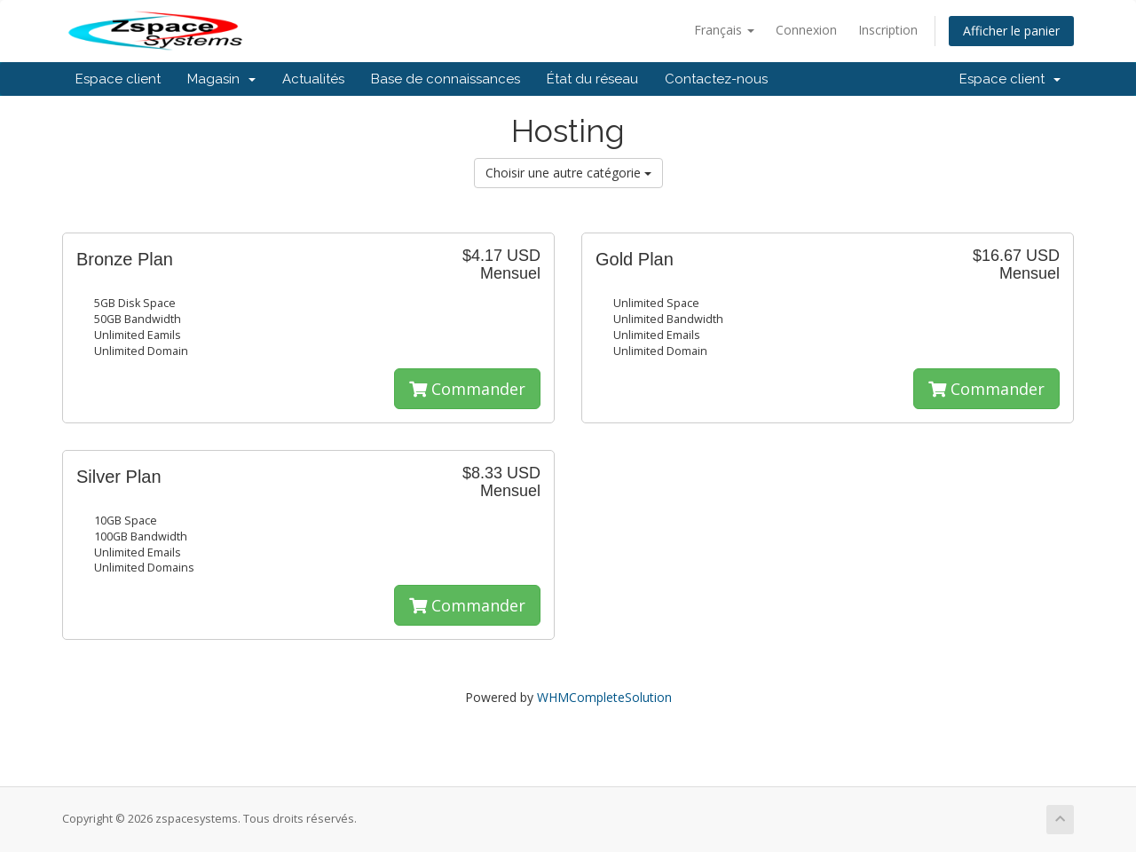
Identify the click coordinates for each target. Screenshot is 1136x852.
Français (724, 29)
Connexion (806, 29)
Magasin (221, 79)
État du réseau (592, 79)
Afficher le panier (1011, 30)
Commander (467, 388)
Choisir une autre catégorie (568, 172)
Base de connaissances (445, 79)
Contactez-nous (716, 79)
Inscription (888, 29)
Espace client (118, 79)
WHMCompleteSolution (604, 697)
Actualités (313, 79)
